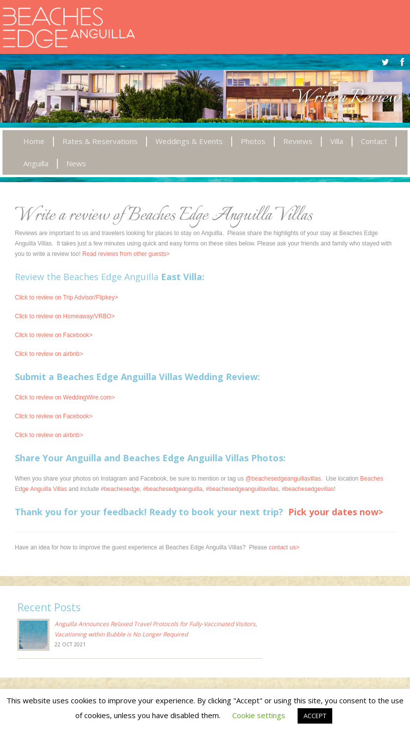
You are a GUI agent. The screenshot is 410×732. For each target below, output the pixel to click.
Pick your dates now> (335, 512)
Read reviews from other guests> (125, 253)
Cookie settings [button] (258, 715)
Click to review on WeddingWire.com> (65, 397)
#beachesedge (120, 489)
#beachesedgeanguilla (173, 489)
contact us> (284, 547)
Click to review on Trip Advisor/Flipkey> (66, 297)
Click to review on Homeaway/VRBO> (65, 316)
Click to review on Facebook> (54, 335)
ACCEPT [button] (315, 715)
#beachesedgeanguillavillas (241, 489)
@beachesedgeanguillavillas (283, 478)
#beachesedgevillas (308, 489)
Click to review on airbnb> (49, 353)
